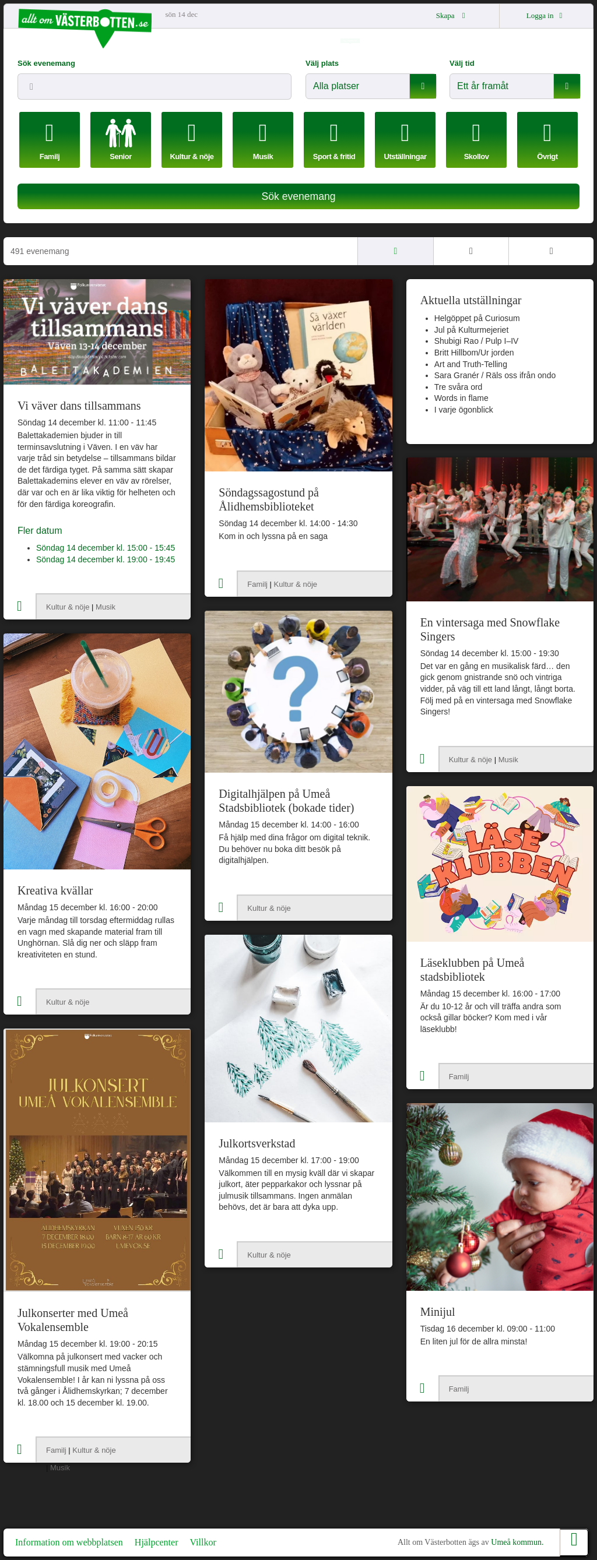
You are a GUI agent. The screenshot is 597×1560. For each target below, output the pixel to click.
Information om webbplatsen (69, 1542)
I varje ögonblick (463, 409)
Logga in (546, 15)
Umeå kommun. (517, 1542)
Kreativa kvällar (55, 890)
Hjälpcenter (156, 1542)
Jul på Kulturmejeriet (471, 329)
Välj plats (322, 63)
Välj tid (462, 63)
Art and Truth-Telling (470, 364)
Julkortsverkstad (257, 1143)
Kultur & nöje (67, 607)
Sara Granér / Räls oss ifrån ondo (495, 375)
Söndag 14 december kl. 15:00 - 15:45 (105, 547)
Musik (105, 607)
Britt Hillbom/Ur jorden (474, 352)
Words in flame (461, 398)
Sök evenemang (46, 63)
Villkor (202, 1542)
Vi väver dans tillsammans (79, 405)
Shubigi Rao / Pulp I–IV (476, 341)
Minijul (437, 1311)
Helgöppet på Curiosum (477, 318)
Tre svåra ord (458, 387)
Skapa (452, 15)
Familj (257, 584)
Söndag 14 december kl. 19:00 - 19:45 (105, 559)
